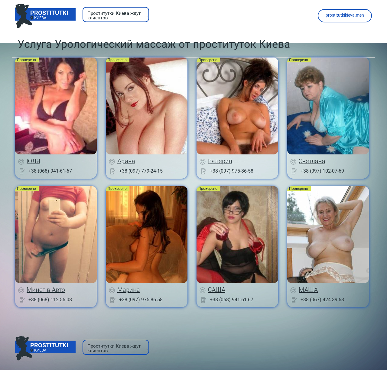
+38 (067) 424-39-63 (322, 299)
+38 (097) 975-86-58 (231, 171)
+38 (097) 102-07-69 (322, 171)
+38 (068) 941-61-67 (50, 171)
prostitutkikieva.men (344, 15)
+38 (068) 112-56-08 (50, 299)
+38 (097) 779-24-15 (141, 171)
